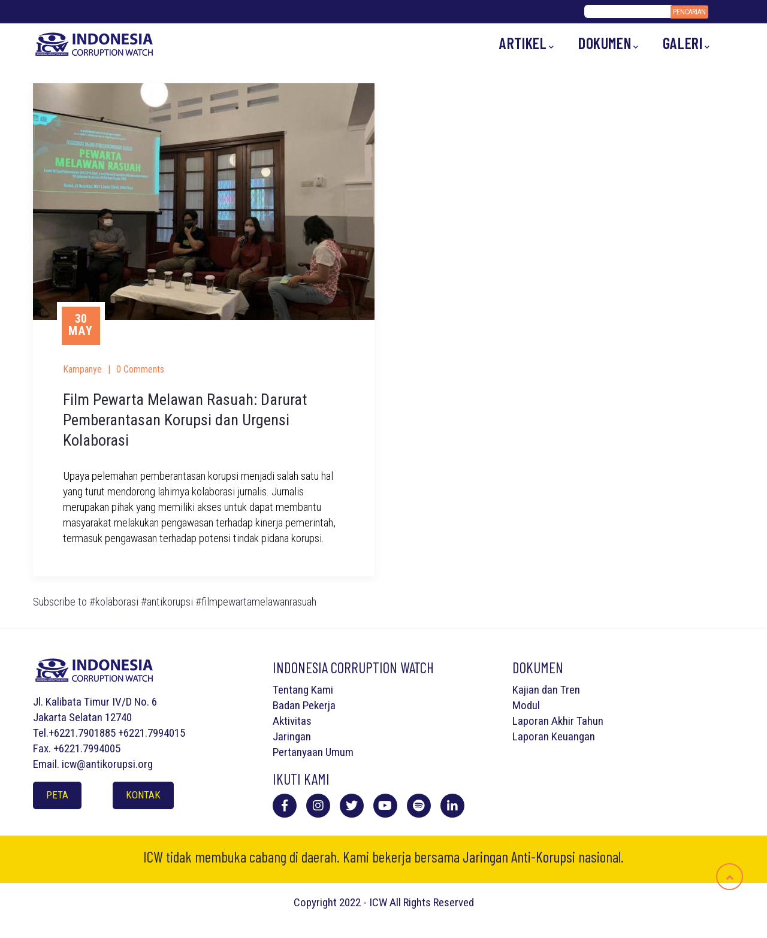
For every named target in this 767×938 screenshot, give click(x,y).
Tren (570, 690)
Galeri (686, 43)
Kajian (525, 690)
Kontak (143, 795)
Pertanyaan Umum (313, 752)
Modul (526, 705)
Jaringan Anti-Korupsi (519, 857)
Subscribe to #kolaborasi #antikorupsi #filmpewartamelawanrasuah (174, 602)
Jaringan (292, 736)
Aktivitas (292, 721)
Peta (57, 795)
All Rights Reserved (431, 902)
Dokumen (608, 43)
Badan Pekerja (304, 705)
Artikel (526, 43)
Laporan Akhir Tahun (557, 721)
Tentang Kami (303, 690)
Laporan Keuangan (553, 736)
